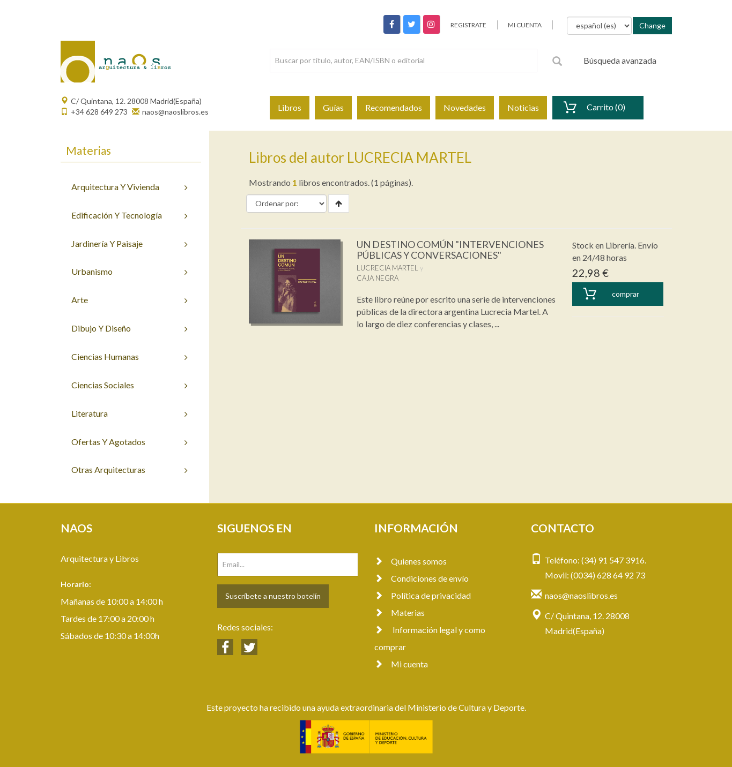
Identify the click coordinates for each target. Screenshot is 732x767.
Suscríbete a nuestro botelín (273, 595)
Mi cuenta (401, 664)
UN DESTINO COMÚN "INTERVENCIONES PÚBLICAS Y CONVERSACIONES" (450, 249)
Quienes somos (410, 561)
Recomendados (393, 107)
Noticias (523, 107)
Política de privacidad (422, 595)
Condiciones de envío (421, 578)
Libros (289, 107)
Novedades (464, 107)
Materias (399, 612)
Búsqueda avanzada (619, 60)
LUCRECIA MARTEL (387, 268)
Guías (333, 107)
